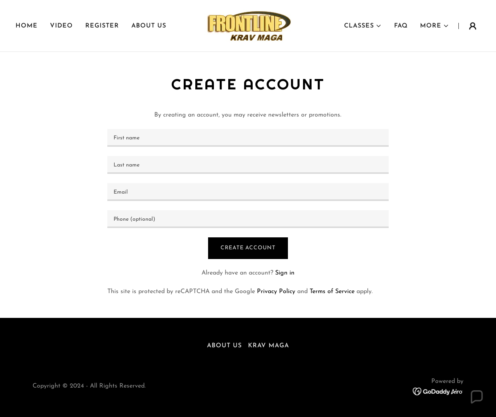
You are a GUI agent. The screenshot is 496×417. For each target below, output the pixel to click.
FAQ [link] (401, 26)
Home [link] (27, 26)
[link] (247, 25)
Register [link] (102, 26)
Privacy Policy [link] (276, 291)
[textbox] (247, 138)
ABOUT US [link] (148, 26)
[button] (363, 26)
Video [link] (61, 26)
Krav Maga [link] (268, 346)
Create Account (247, 248)
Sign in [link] (284, 273)
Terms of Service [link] (332, 291)
